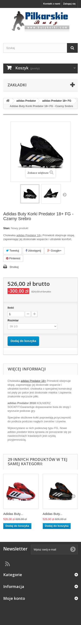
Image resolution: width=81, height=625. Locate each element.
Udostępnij (33, 250)
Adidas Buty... (13, 514)
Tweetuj (12, 250)
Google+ (54, 250)
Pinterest (13, 258)
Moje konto (14, 598)
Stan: (6, 228)
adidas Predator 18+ (33, 380)
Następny (64, 194)
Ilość (11, 307)
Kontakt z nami (51, 3)
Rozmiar (13, 320)
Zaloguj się (69, 3)
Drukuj (14, 267)
